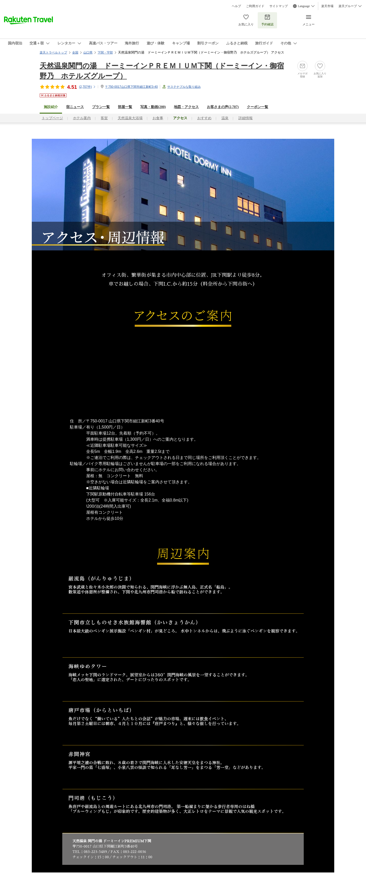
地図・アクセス (186, 107)
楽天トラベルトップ (53, 52)
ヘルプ (236, 6)
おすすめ (204, 118)
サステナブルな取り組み (184, 87)
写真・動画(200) (153, 107)
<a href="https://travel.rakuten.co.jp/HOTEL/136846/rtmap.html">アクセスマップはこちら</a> (183, 372)
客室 (104, 118)
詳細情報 (245, 118)
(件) (87, 86)
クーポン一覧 (257, 107)
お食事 (157, 118)
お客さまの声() (223, 107)
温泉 (224, 118)
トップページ (52, 118)
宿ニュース (75, 107)
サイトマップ (278, 6)
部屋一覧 (125, 107)
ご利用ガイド (255, 6)
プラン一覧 (101, 107)
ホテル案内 (82, 118)
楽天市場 (327, 6)
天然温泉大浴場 (130, 118)
